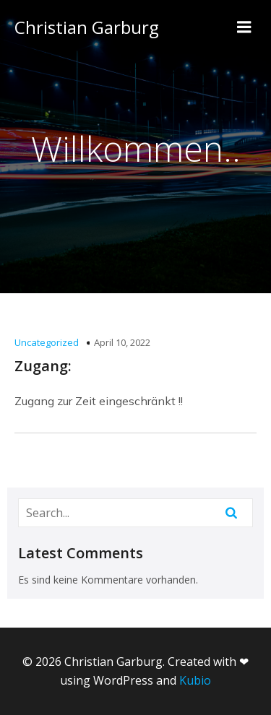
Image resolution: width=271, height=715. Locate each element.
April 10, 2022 (122, 342)
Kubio (195, 680)
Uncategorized (46, 342)
